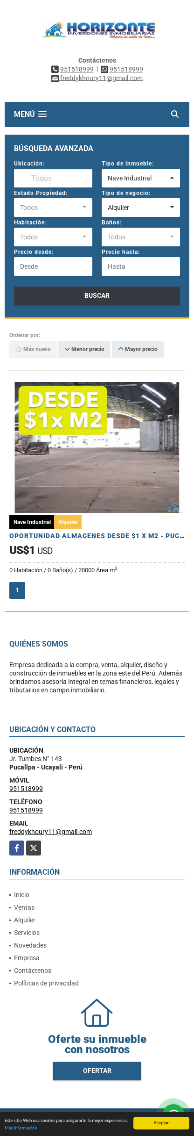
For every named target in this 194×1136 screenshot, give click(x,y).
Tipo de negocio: (126, 193)
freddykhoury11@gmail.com (50, 831)
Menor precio (84, 349)
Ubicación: (29, 163)
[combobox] (141, 178)
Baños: (112, 222)
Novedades (30, 945)
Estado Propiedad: (41, 193)
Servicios (27, 932)
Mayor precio (138, 349)
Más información (21, 1129)
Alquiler (24, 920)
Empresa (27, 958)
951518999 (77, 69)
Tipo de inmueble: (128, 163)
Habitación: (30, 222)
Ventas (24, 907)
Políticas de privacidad (46, 983)
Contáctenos (32, 970)
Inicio (21, 895)
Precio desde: (34, 252)
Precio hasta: (121, 252)
